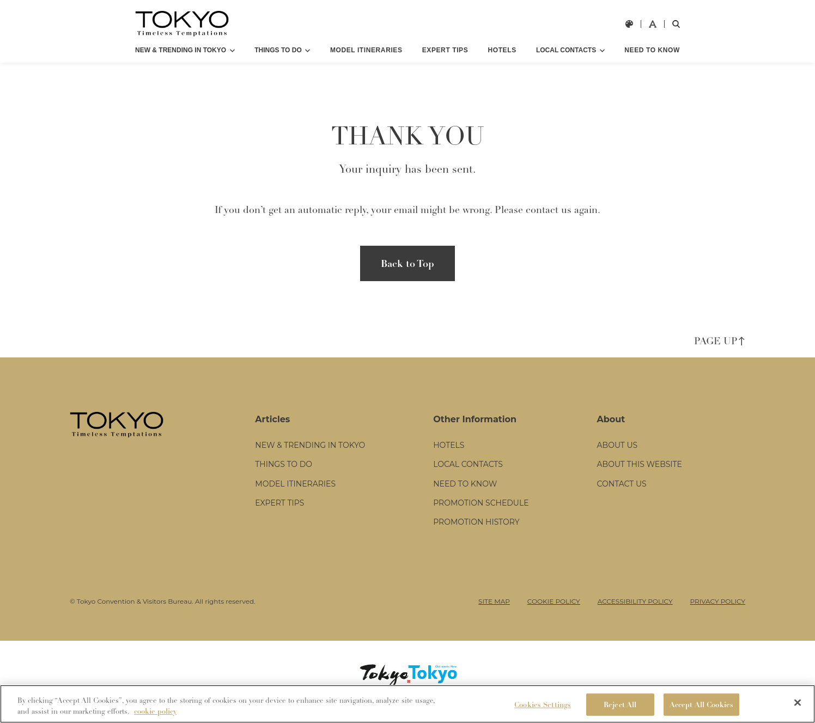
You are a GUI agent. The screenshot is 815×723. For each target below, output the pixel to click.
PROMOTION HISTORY (476, 532)
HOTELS (502, 50)
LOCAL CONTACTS (566, 50)
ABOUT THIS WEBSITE (639, 474)
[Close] (798, 711)
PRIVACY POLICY (717, 611)
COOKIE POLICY (553, 611)
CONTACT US (622, 494)
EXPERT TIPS (445, 50)
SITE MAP (494, 611)
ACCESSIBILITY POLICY (635, 611)
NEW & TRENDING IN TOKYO (180, 50)
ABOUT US (617, 455)
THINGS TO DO (277, 50)
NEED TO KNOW (652, 50)
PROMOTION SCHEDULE (480, 513)
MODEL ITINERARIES (366, 50)
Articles (272, 429)
